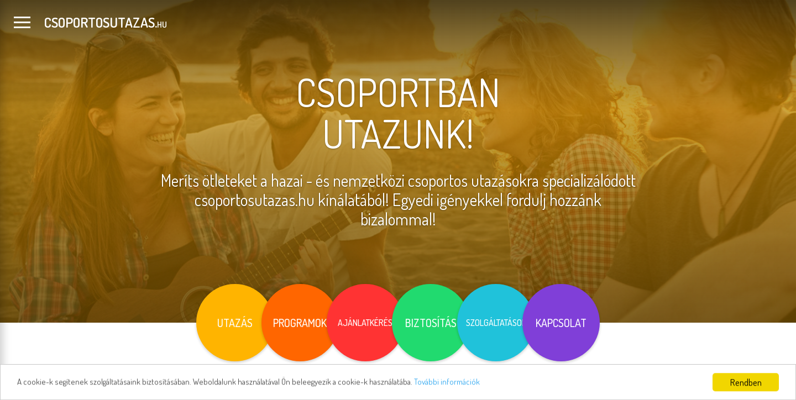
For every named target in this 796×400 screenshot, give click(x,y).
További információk (484, 387)
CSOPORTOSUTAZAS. (105, 22)
